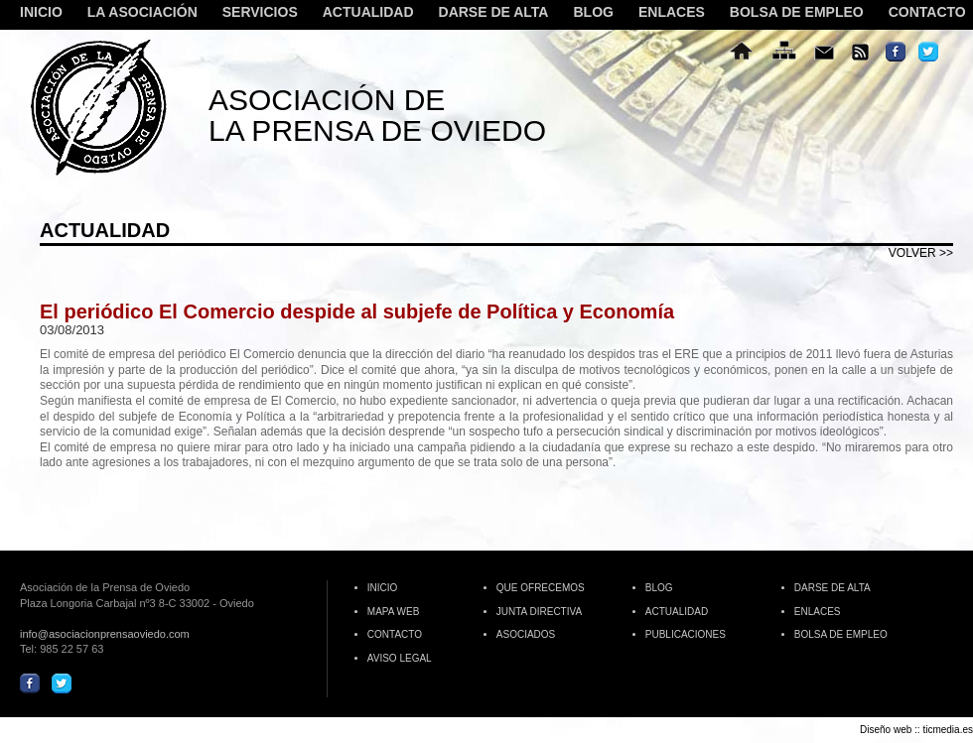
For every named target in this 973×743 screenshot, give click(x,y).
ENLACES (671, 12)
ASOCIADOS (525, 634)
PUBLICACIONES (685, 634)
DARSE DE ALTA (494, 12)
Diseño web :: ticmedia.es (916, 729)
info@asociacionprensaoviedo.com (105, 634)
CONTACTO (927, 12)
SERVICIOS (257, 13)
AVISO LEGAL (399, 658)
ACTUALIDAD (368, 12)
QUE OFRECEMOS (540, 587)
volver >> (921, 253)
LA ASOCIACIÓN (140, 13)
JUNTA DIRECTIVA (539, 611)
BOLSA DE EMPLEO (797, 12)
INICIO (41, 12)
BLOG (593, 12)
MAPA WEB (393, 611)
